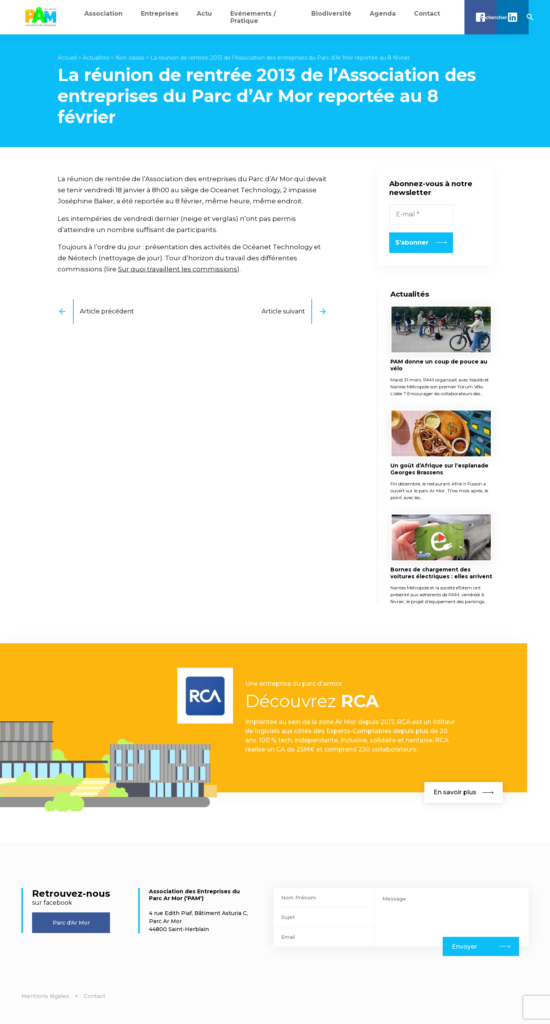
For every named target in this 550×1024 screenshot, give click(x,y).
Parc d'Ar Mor (71, 922)
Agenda (383, 13)
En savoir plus (463, 792)
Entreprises (159, 13)
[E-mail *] (421, 214)
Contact (427, 13)
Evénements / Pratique (253, 17)
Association (103, 13)
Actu (204, 13)
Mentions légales (45, 996)
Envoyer (464, 946)
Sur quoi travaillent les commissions (177, 269)
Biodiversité (331, 13)
